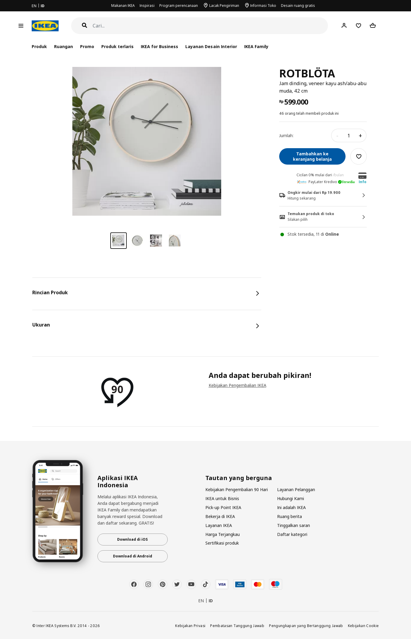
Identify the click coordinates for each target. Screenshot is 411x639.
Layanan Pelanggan (296, 489)
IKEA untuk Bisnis (222, 498)
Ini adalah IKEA (291, 507)
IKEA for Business (159, 46)
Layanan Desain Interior (211, 46)
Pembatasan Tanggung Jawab (237, 625)
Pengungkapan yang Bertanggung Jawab (306, 625)
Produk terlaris (117, 46)
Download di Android (132, 556)
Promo (87, 46)
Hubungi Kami (290, 498)
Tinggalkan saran (293, 525)
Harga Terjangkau (222, 534)
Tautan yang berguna (238, 478)
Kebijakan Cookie (363, 625)
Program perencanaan (178, 5)
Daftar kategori (292, 534)
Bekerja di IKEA (220, 516)
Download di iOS (132, 539)
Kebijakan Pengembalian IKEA (237, 385)
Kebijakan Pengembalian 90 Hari (236, 489)
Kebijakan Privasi (190, 625)
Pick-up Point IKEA (223, 507)
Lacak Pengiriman (224, 5)
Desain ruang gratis (298, 5)
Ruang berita (289, 516)
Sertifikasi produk (222, 543)
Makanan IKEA (123, 5)
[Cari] (210, 26)
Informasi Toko (263, 5)
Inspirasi (147, 5)
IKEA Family (256, 46)
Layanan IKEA (218, 525)
